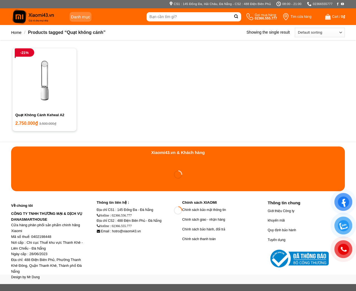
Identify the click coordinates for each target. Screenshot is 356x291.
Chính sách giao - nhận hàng (203, 220)
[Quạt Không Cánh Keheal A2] (44, 80)
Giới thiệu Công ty (281, 211)
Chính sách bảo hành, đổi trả (203, 229)
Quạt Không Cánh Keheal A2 (39, 115)
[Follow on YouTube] (342, 4)
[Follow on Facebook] (337, 4)
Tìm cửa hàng (301, 17)
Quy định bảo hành (282, 230)
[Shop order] (320, 32)
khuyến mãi (276, 220)
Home (16, 32)
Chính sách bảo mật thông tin (204, 210)
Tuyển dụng (277, 240)
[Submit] (236, 16)
